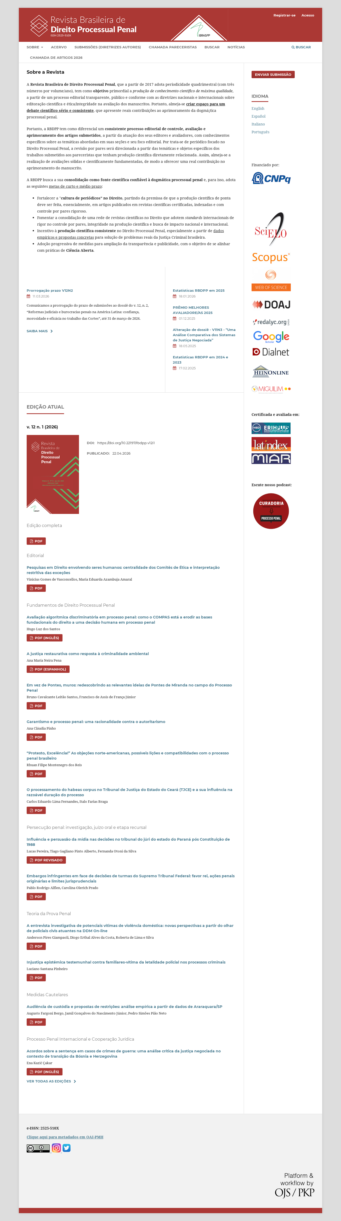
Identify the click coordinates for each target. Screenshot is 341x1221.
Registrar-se (284, 15)
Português (260, 131)
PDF (38, 541)
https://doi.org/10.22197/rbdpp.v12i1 (126, 443)
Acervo (59, 47)
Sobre (33, 47)
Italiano (258, 124)
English (258, 108)
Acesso (308, 15)
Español (258, 116)
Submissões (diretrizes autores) (108, 47)
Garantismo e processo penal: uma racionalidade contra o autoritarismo (96, 721)
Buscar (212, 47)
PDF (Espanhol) (50, 669)
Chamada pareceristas (173, 47)
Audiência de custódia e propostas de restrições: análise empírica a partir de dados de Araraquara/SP (124, 1006)
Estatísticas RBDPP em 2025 (199, 290)
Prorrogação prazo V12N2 (50, 290)
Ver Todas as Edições (49, 1081)
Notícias (236, 47)
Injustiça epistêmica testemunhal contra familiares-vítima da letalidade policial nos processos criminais (126, 962)
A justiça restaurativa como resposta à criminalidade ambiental (88, 653)
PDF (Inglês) (46, 638)
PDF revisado (48, 860)
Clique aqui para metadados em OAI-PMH (65, 1136)
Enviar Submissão (273, 74)
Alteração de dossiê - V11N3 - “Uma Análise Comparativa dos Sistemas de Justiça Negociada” (204, 335)
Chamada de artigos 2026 (56, 57)
